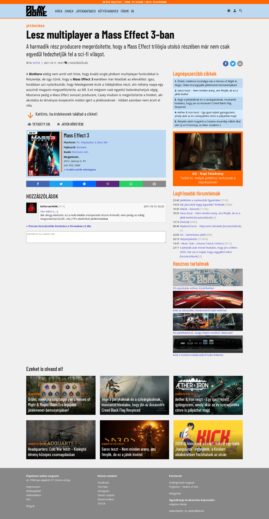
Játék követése (70, 124)
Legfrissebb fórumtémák (196, 193)
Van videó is (47, 211)
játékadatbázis (86, 11)
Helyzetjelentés (188, 239)
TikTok (101, 503)
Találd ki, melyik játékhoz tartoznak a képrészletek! (208, 177)
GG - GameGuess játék (193, 234)
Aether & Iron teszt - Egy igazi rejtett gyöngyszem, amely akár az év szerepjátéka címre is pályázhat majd (205, 114)
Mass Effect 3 (76, 135)
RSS (28, 499)
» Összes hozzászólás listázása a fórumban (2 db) (58, 226)
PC (78, 142)
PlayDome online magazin (42, 476)
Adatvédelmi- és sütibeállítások (186, 511)
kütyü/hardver (108, 11)
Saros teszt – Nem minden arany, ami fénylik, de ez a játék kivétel (206, 92)
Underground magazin (182, 482)
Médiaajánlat (33, 491)
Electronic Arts (80, 152)
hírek (58, 11)
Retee (36, 63)
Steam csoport (106, 495)
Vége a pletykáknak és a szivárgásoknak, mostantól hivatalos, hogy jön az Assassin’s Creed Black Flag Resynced (205, 103)
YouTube (103, 486)
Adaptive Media (178, 504)
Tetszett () (38, 124)
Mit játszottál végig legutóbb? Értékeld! (202, 204)
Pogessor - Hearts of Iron (183, 486)
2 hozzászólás (76, 63)
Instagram (103, 491)
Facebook (103, 482)
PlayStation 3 (88, 142)
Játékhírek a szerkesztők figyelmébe (200, 200)
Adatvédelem (33, 495)
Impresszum (33, 486)
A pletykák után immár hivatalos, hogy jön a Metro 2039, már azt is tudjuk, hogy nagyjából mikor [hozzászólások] (208, 252)
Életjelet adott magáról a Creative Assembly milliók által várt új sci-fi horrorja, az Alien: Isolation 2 (208, 123)
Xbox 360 (102, 142)
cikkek (69, 11)
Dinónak (184, 222)
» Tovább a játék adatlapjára (80, 169)
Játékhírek (35, 26)
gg (132, 11)
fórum (125, 11)
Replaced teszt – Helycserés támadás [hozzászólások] (210, 226)
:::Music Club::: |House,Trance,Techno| (202, 243)
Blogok (30, 506)
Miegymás (175, 493)
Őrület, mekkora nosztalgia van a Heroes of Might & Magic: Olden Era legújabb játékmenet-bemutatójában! (206, 83)
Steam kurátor (106, 499)
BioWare (81, 147)
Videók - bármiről (189, 209)
